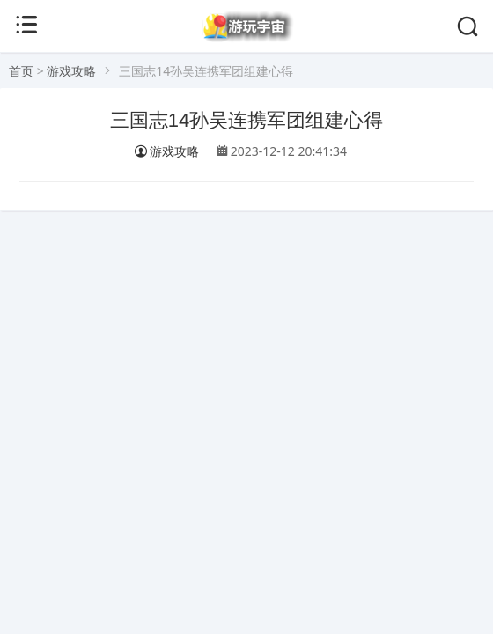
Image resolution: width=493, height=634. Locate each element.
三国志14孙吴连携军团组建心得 (246, 120)
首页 (21, 71)
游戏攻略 (71, 71)
